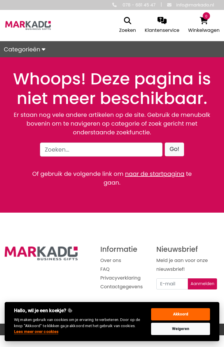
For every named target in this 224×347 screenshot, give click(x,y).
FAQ (105, 269)
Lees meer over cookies (36, 331)
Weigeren (180, 329)
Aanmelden (202, 284)
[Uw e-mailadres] (172, 283)
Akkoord (180, 314)
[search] (126, 25)
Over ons (110, 260)
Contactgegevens (121, 286)
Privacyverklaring (120, 278)
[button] (174, 149)
